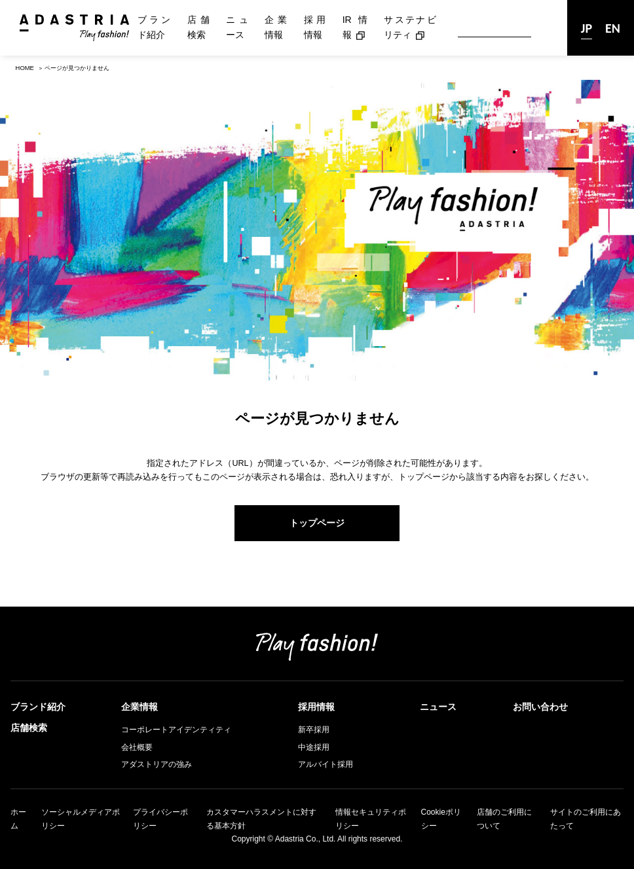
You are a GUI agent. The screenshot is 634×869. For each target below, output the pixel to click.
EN (612, 28)
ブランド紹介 (154, 27)
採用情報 (315, 27)
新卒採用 (313, 729)
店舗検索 (198, 27)
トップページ (317, 523)
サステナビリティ (410, 27)
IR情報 (355, 27)
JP (586, 28)
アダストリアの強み (156, 764)
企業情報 (276, 27)
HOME (25, 67)
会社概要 (137, 747)
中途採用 (313, 747)
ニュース (237, 27)
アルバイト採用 (325, 764)
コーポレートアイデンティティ (176, 729)
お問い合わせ (540, 706)
